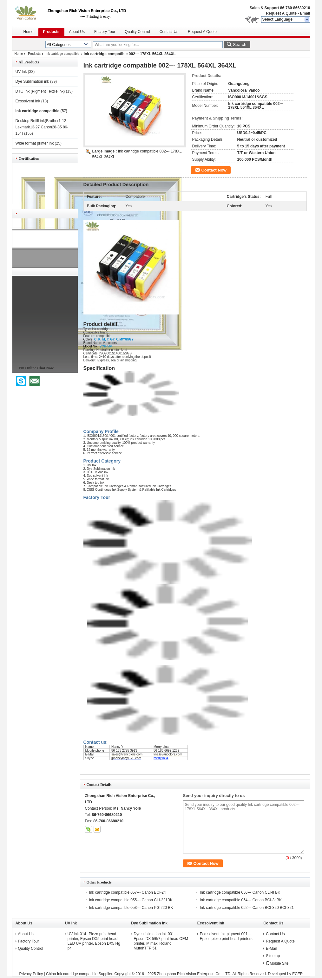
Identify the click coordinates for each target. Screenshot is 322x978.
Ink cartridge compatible (62, 53)
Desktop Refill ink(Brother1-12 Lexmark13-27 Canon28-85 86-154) (42, 127)
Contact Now (214, 170)
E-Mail (271, 948)
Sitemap (273, 956)
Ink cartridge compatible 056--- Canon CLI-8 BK (240, 892)
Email (305, 13)
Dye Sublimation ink (32, 81)
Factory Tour (104, 31)
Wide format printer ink (35, 143)
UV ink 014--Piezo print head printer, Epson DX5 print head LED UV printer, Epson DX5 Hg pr (94, 941)
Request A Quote (281, 13)
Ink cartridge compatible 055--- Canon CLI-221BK (131, 900)
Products (51, 31)
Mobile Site (277, 963)
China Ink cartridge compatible (71, 974)
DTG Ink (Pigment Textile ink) (40, 91)
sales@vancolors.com (126, 754)
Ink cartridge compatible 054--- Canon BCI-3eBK (241, 900)
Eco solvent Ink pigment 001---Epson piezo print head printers (226, 936)
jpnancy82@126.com (126, 758)
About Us (77, 31)
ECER (297, 974)
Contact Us (169, 31)
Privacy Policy (31, 974)
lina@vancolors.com (168, 754)
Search (239, 44)
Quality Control (137, 31)
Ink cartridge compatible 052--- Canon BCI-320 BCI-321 (247, 907)
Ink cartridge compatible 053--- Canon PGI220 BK (131, 907)
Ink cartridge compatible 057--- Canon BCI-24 (127, 892)
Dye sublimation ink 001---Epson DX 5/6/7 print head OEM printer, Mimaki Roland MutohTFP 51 (161, 941)
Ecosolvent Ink (28, 101)
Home (28, 31)
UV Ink (21, 71)
